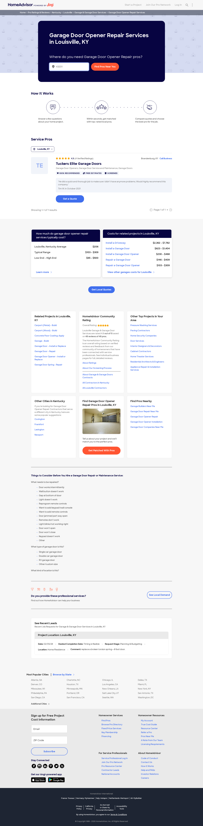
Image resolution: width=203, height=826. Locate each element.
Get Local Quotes (101, 289)
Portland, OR (73, 693)
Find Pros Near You (105, 66)
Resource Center (149, 728)
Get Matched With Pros (101, 450)
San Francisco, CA (75, 697)
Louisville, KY (42, 149)
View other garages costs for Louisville (131, 272)
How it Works (147, 766)
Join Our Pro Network (158, 4)
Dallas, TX (142, 680)
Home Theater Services (142, 356)
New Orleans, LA (110, 688)
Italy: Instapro (101, 798)
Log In (178, 4)
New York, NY (144, 688)
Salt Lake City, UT (110, 693)
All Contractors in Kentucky (95, 382)
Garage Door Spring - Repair (48, 364)
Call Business (166, 158)
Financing (106, 736)
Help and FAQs (148, 770)
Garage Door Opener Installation (146, 422)
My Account (147, 720)
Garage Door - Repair (45, 351)
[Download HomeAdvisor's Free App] (39, 779)
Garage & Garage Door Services (90, 12)
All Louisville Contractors (94, 388)
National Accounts (111, 774)
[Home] (31, 4)
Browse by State (64, 674)
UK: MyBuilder (136, 798)
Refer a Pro (146, 732)
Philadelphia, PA (39, 693)
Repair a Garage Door (118, 259)
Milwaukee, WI (38, 688)
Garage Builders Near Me (142, 406)
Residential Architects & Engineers (147, 361)
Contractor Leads (110, 770)
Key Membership (110, 732)
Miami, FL (142, 684)
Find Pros (106, 720)
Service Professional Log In (115, 758)
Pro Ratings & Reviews (39, 12)
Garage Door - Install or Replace (50, 346)
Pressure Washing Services (143, 325)
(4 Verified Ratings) (84, 158)
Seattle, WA (108, 697)
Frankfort (39, 424)
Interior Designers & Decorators (146, 346)
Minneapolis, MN (74, 688)
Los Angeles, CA (110, 684)
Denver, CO (36, 684)
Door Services (137, 341)
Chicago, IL (107, 680)
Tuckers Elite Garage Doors (79, 164)
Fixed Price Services (111, 728)
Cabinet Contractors (140, 351)
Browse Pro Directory (112, 724)
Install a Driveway (116, 242)
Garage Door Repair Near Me (144, 411)
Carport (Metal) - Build (46, 325)
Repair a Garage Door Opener (123, 265)
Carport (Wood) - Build (46, 330)
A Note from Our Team (152, 740)
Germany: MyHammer (85, 798)
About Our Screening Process (97, 368)
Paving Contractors (140, 330)
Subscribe (49, 751)
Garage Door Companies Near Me (146, 427)
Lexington (39, 429)
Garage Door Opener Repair (144, 416)
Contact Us (146, 762)
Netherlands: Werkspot (119, 798)
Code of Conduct (149, 758)
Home (23, 12)
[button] (101, 673)
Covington (40, 419)
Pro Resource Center (112, 766)
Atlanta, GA (36, 680)
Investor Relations (150, 774)
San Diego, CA (38, 697)
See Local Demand (159, 594)
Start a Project (133, 4)
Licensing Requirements (152, 744)
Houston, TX (72, 684)
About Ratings (89, 363)
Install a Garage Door (118, 248)
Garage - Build (42, 341)
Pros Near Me (147, 736)
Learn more (44, 272)
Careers (145, 778)
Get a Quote (70, 198)
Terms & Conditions (118, 814)
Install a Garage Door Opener (122, 254)
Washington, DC (146, 697)
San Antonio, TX (145, 693)
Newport (39, 435)
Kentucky (56, 12)
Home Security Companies (143, 335)
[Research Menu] (192, 5)
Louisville (67, 12)
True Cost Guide (149, 724)
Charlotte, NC (73, 680)
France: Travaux (67, 798)
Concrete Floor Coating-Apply (49, 335)
